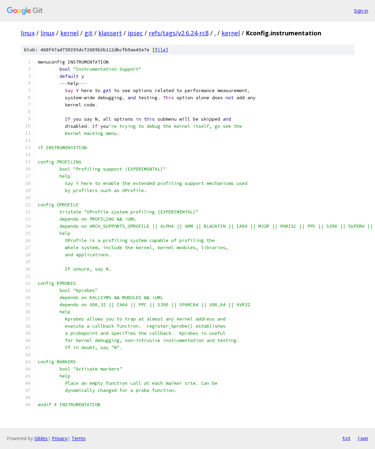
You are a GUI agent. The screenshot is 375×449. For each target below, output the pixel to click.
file (160, 50)
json (362, 438)
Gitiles (41, 438)
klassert (110, 33)
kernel (69, 33)
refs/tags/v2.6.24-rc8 (179, 33)
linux (28, 33)
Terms (78, 438)
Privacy (59, 438)
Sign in (361, 10)
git (88, 33)
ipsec (135, 33)
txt (346, 438)
